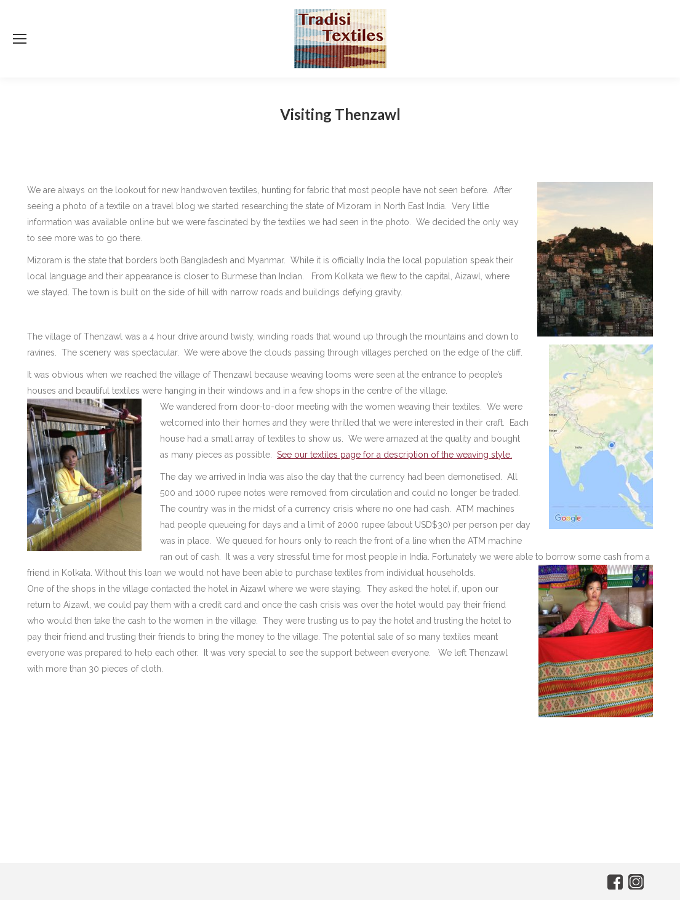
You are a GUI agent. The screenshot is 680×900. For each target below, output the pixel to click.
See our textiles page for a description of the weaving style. (394, 455)
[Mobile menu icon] (19, 38)
